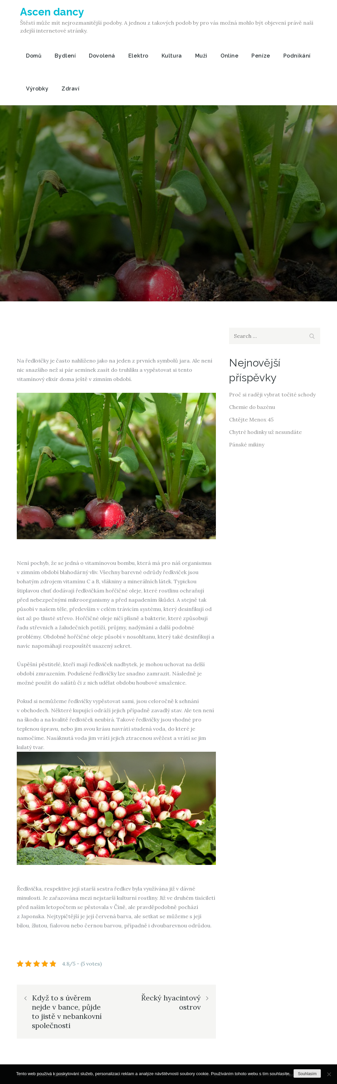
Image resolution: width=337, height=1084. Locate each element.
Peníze (260, 56)
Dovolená (102, 56)
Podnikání (297, 56)
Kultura (172, 56)
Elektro (138, 56)
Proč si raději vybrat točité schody (272, 394)
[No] (328, 1074)
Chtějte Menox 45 (251, 419)
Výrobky (37, 89)
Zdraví (70, 89)
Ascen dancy (52, 12)
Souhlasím (307, 1073)
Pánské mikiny (246, 444)
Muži (201, 56)
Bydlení (65, 56)
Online (229, 56)
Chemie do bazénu (252, 407)
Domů (33, 56)
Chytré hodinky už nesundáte (265, 432)
